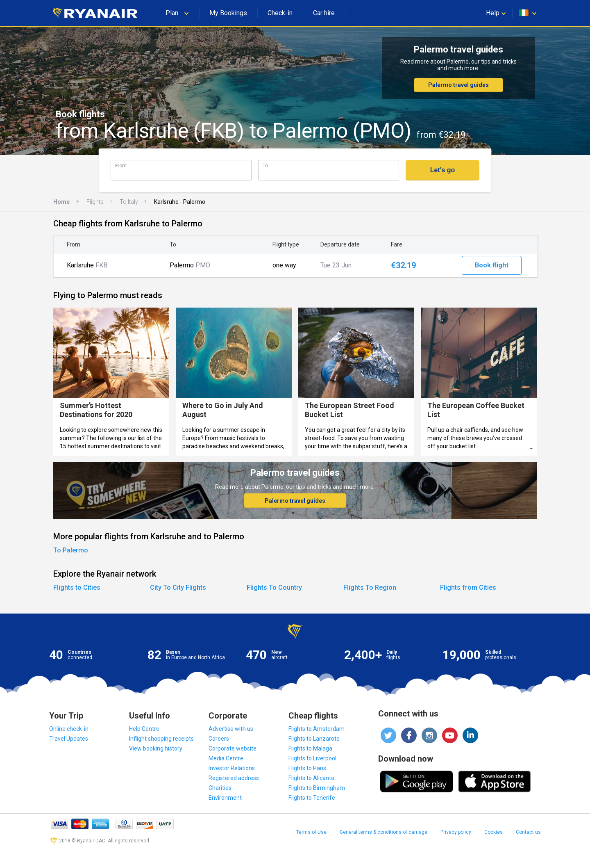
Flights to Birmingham (316, 788)
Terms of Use (311, 832)
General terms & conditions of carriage (383, 832)
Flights (95, 201)
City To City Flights (178, 587)
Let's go (442, 170)
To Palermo (70, 550)
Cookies (493, 832)
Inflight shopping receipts (161, 738)
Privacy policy (455, 832)
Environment (225, 797)
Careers (219, 738)
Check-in (280, 13)
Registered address (234, 778)
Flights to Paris (307, 768)
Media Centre (226, 758)
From (121, 165)
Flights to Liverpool (312, 758)
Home (61, 201)
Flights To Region (369, 587)
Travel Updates (68, 738)
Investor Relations (232, 768)
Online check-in (68, 729)
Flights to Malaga (310, 748)
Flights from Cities (468, 587)
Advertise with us (231, 729)
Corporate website (232, 748)
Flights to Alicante (311, 778)
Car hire (324, 13)
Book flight (491, 265)
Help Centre (144, 729)
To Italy (129, 201)
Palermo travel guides (458, 85)
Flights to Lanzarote (314, 738)
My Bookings (228, 13)
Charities (220, 788)
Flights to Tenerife (311, 797)
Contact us (528, 832)
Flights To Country (274, 587)
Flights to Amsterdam (316, 729)
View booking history (155, 748)
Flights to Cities (76, 587)
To (265, 165)
